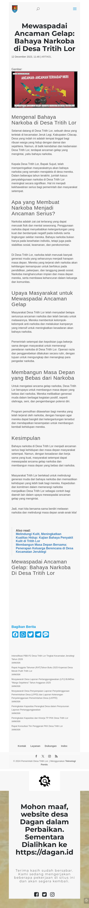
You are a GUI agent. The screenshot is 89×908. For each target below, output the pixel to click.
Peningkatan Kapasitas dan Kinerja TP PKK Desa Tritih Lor (39, 718)
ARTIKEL (46, 56)
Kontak (22, 746)
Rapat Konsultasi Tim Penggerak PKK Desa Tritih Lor (37, 726)
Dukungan (51, 746)
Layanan (35, 746)
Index (64, 746)
